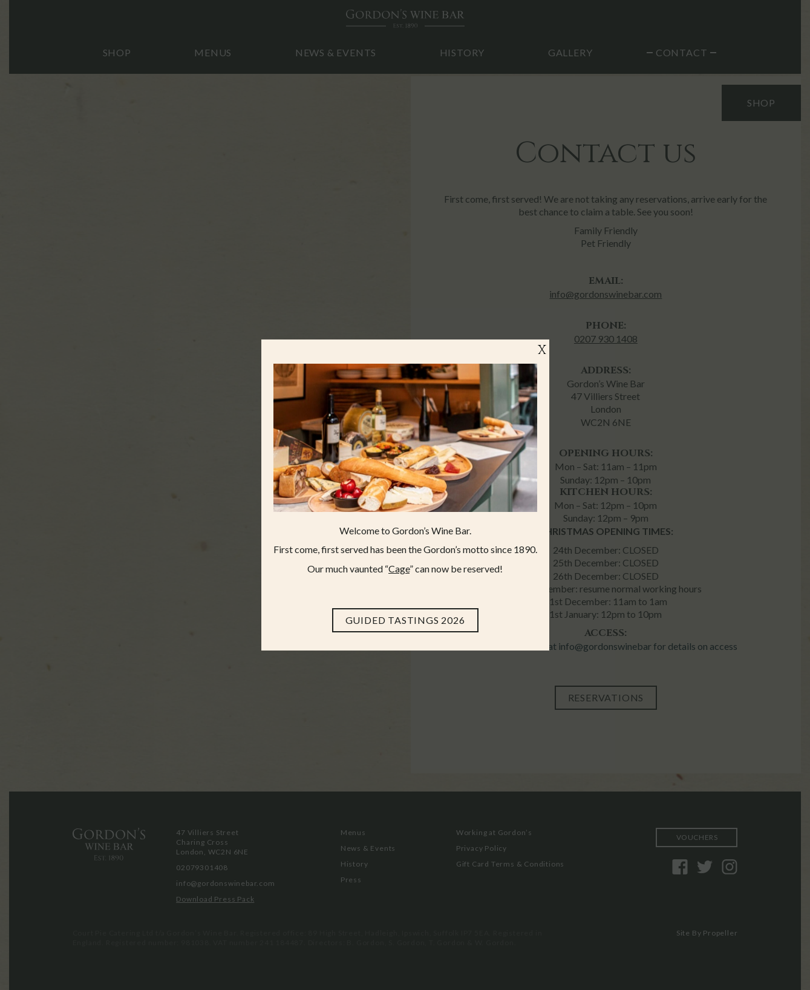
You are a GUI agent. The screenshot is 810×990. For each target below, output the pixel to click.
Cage (399, 568)
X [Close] (542, 351)
